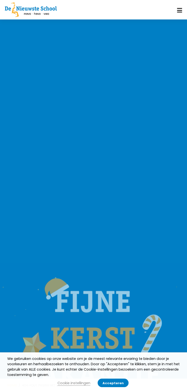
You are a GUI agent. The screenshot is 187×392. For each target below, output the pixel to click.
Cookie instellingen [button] (73, 383)
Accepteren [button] (113, 383)
